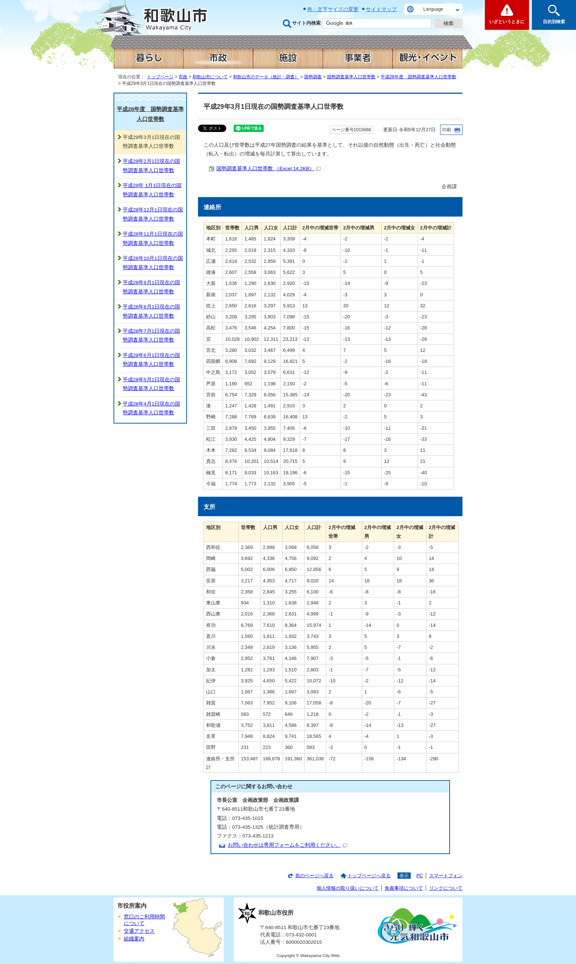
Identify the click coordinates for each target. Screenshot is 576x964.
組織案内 (134, 939)
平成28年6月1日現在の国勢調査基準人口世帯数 (151, 360)
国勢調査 (313, 76)
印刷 (446, 129)
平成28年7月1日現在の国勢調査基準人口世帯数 (151, 335)
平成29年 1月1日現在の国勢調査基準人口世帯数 (152, 190)
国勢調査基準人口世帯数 (351, 76)
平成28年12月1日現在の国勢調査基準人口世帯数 (153, 214)
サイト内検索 (306, 23)
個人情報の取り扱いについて (348, 888)
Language (433, 9)
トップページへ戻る (369, 875)
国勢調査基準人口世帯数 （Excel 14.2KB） (268, 168)
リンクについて (445, 888)
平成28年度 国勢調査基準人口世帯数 (418, 76)
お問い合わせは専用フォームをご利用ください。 (287, 845)
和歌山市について (210, 76)
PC (419, 875)
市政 (183, 76)
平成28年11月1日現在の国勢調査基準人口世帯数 (153, 238)
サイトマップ (381, 9)
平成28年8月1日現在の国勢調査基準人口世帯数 (151, 311)
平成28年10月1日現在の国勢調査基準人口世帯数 (153, 263)
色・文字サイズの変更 (333, 9)
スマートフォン (445, 875)
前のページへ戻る (314, 875)
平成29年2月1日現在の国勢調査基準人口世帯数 (151, 165)
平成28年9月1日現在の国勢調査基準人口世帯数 (151, 287)
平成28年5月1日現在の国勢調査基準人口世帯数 (151, 384)
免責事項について (404, 888)
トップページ (160, 76)
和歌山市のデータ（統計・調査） (266, 76)
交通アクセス (139, 931)
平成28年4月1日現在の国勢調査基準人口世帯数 (151, 408)
